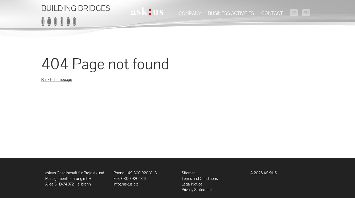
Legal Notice (192, 184)
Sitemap (188, 172)
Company (190, 13)
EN (306, 13)
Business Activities (231, 13)
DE (294, 13)
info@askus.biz (125, 184)
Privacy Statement (197, 189)
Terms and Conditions (200, 178)
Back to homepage (56, 79)
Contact (272, 13)
